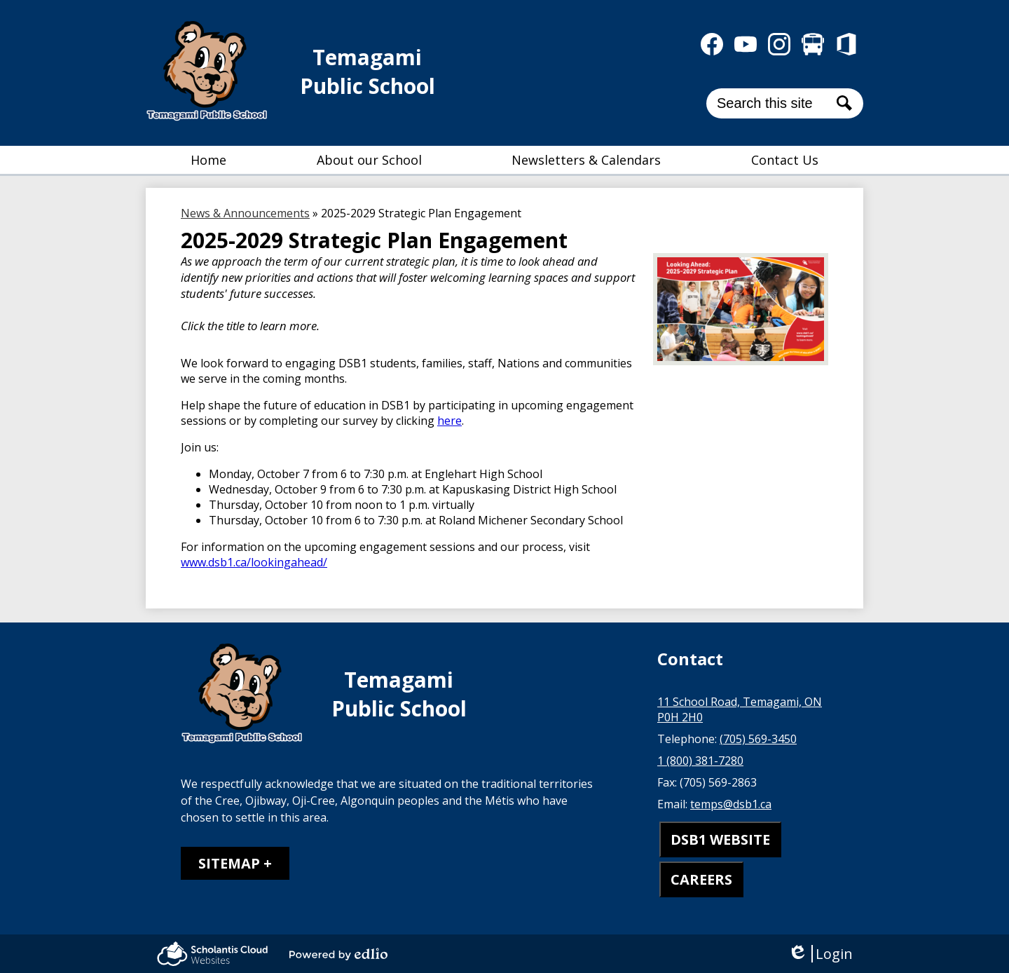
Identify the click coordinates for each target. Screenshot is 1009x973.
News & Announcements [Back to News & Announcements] (245, 213)
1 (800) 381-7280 (700, 760)
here (449, 420)
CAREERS (701, 879)
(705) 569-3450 (758, 739)
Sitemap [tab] (229, 863)
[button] (369, 160)
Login (820, 953)
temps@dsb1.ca (730, 804)
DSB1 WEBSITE (720, 839)
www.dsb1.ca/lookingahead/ (254, 562)
